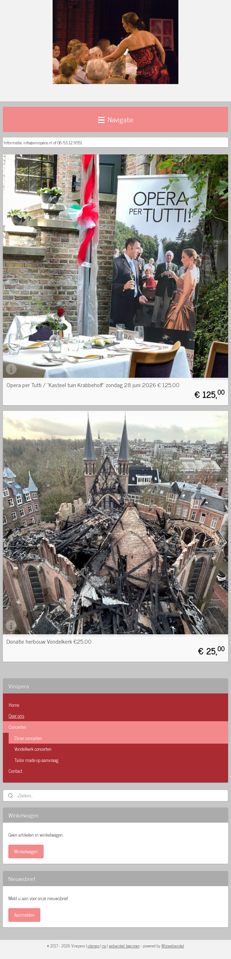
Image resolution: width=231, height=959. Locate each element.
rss (104, 945)
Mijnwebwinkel (172, 945)
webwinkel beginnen (124, 945)
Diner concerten (28, 738)
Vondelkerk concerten (33, 749)
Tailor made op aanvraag (36, 760)
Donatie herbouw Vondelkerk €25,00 (49, 641)
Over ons (16, 715)
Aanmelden (24, 915)
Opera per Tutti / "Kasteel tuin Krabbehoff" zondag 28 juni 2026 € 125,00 (92, 384)
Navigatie (115, 119)
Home (14, 705)
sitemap (93, 945)
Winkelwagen (26, 851)
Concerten (115, 727)
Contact (15, 771)
